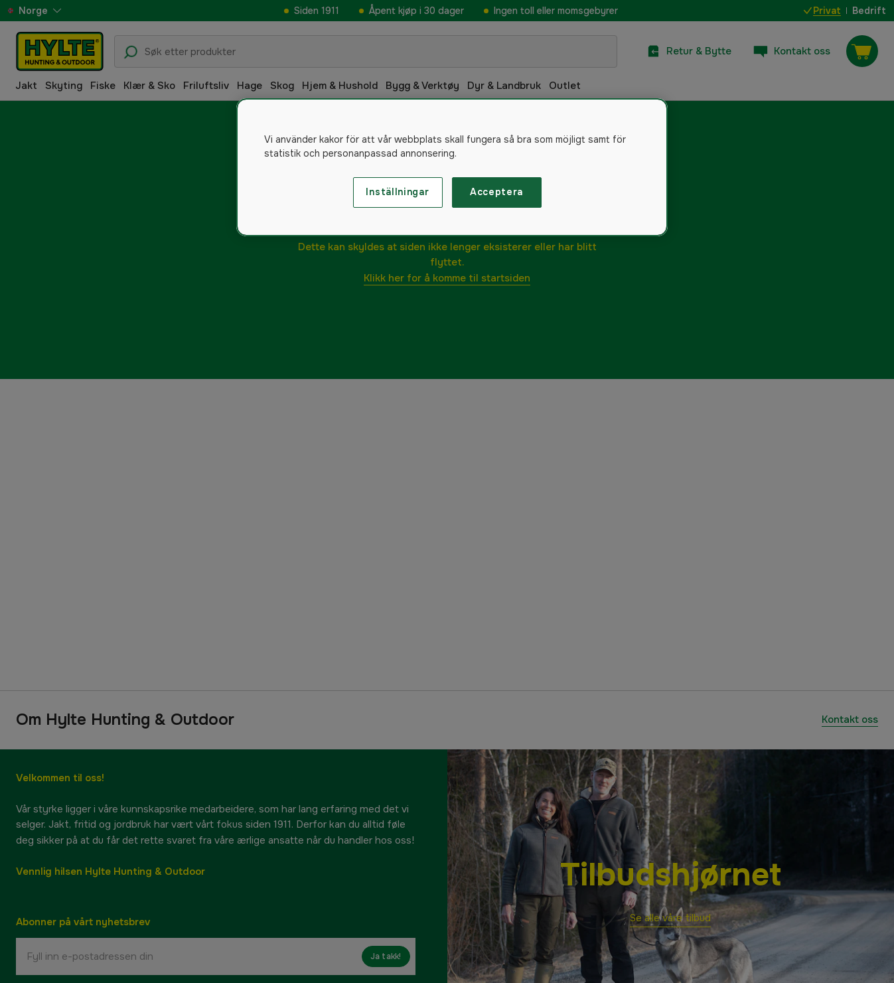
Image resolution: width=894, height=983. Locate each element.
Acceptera (496, 192)
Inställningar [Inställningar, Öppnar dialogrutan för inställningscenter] (397, 192)
